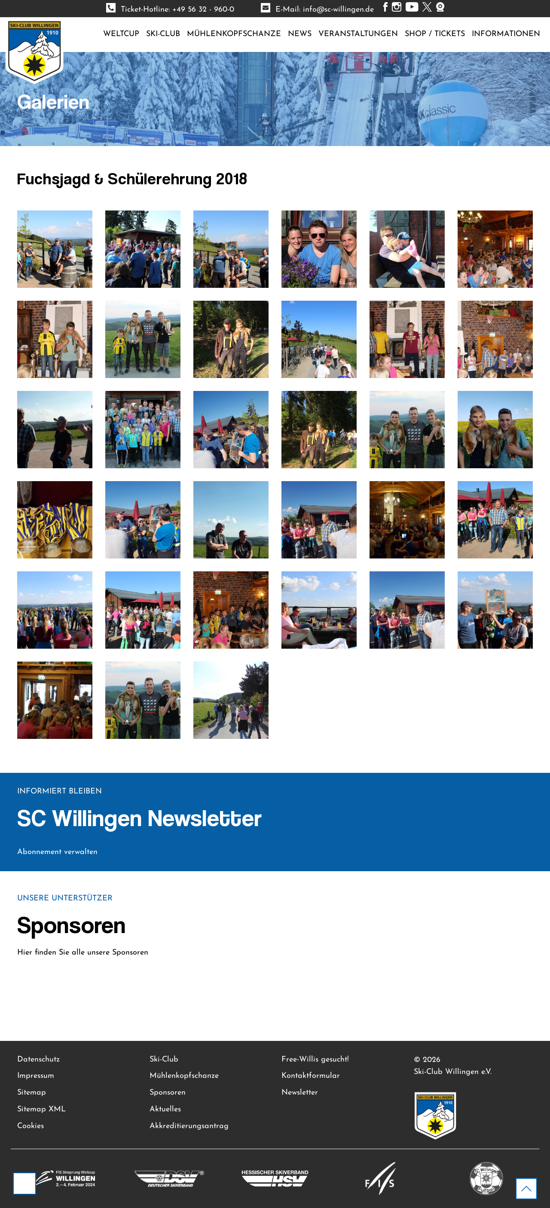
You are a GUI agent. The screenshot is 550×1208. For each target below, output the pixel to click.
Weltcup (121, 34)
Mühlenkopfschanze (234, 34)
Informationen (506, 34)
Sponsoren (168, 1093)
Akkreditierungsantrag (189, 1126)
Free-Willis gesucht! (315, 1059)
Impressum (35, 1076)
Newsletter (299, 1093)
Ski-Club (163, 34)
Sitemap (31, 1093)
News (300, 34)
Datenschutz (38, 1059)
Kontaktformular (310, 1076)
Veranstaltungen (358, 34)
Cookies (30, 1126)
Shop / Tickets (435, 34)
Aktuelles (165, 1109)
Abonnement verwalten (57, 852)
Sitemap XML (41, 1109)
